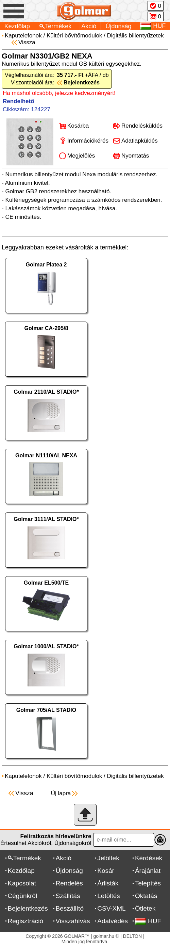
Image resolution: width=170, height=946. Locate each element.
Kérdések (148, 858)
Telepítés (148, 883)
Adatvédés (112, 921)
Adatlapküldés (139, 140)
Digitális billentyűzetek (135, 35)
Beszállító (70, 908)
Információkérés (87, 140)
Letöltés (108, 895)
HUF (148, 921)
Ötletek (145, 908)
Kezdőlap (17, 26)
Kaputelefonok (23, 35)
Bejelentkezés (28, 908)
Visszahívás (73, 921)
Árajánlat (147, 870)
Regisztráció (26, 921)
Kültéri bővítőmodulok (74, 35)
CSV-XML (111, 908)
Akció (88, 26)
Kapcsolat (22, 883)
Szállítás (68, 895)
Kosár (105, 870)
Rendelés (69, 883)
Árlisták (107, 883)
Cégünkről (22, 895)
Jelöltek (108, 858)
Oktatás (146, 895)
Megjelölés (81, 155)
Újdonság (119, 26)
